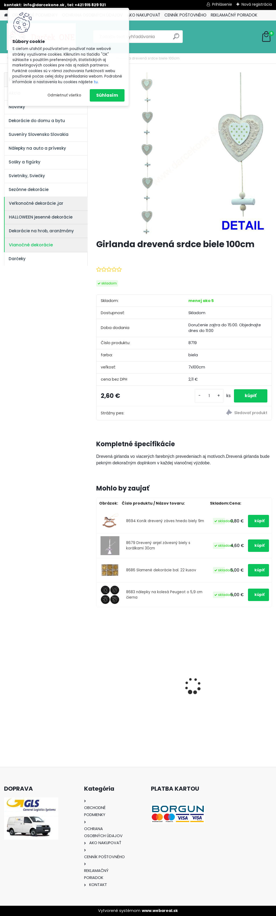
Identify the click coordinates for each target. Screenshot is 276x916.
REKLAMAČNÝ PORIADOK (234, 15)
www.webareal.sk (160, 910)
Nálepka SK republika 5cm (182, 677)
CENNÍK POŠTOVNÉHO (185, 15)
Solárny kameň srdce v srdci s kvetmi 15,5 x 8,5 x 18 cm (244, 678)
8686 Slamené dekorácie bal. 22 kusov (161, 570)
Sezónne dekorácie (29, 189)
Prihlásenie (222, 4)
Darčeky (17, 258)
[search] (176, 38)
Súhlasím (107, 95)
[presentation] (99, 676)
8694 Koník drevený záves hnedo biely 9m (165, 521)
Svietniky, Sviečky (27, 176)
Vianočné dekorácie (31, 245)
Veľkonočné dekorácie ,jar (36, 203)
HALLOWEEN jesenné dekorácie (41, 217)
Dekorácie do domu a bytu (37, 120)
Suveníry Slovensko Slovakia (38, 134)
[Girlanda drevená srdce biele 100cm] (184, 153)
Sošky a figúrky (24, 162)
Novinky (17, 107)
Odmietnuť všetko (64, 95)
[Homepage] (6, 15)
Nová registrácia (257, 4)
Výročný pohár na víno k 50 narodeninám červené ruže (124, 678)
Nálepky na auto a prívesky (37, 148)
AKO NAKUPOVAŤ (143, 15)
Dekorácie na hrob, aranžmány (41, 231)
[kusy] (209, 396)
